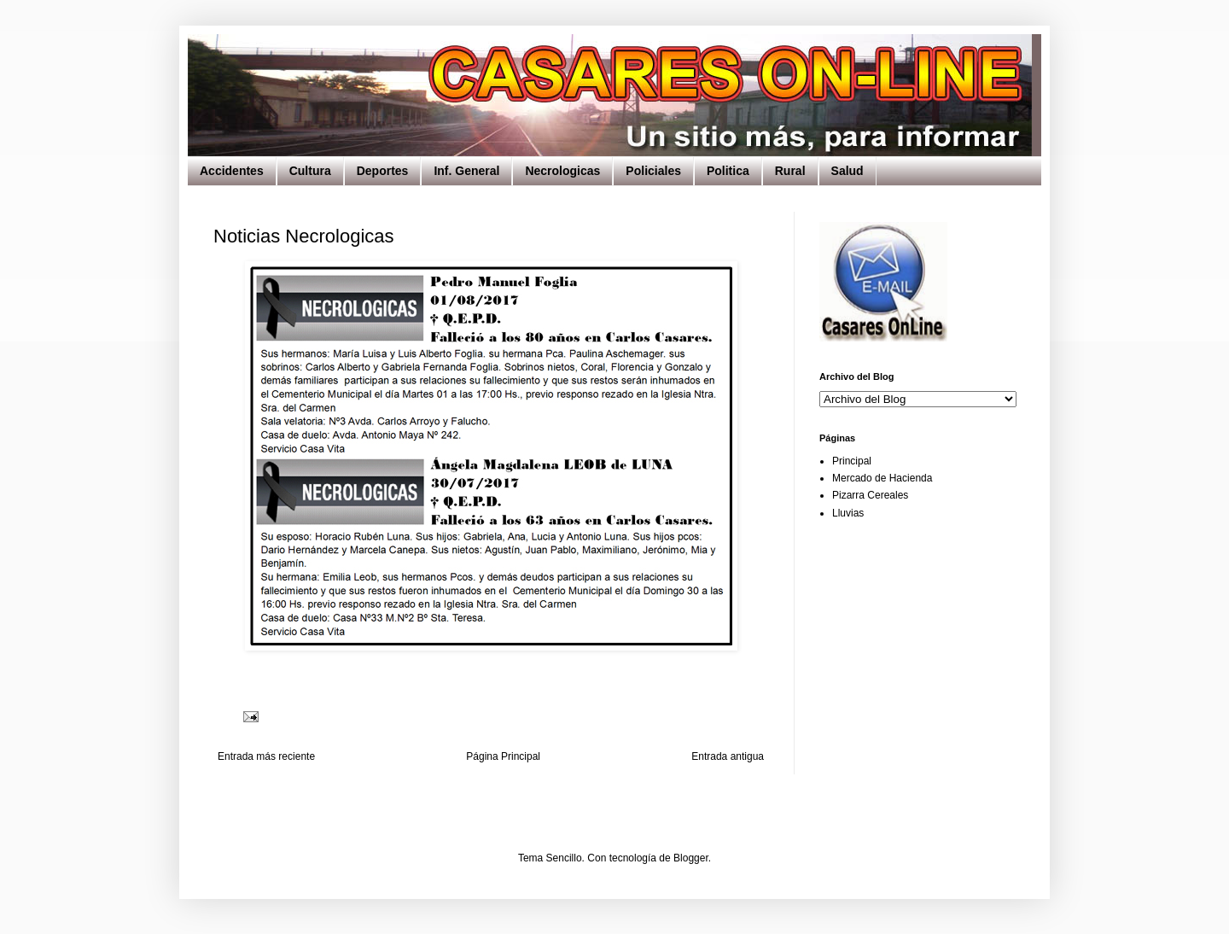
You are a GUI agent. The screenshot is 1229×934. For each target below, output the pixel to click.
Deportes (383, 171)
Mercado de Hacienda (882, 478)
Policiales (653, 171)
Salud (847, 171)
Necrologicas (562, 171)
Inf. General (466, 171)
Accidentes (232, 171)
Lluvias (848, 513)
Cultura (310, 171)
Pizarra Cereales (870, 495)
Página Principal (503, 756)
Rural (790, 171)
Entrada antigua (727, 756)
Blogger (690, 858)
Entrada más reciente (266, 756)
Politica (728, 171)
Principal (851, 461)
